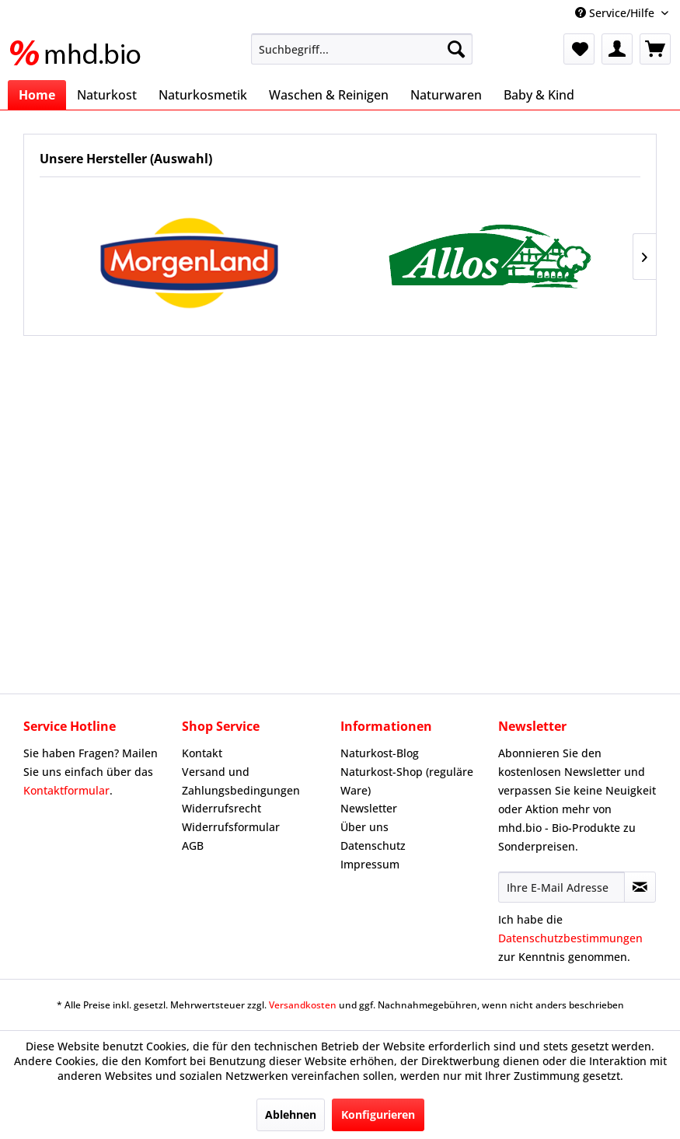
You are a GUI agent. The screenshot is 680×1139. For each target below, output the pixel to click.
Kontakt (202, 753)
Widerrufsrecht (221, 808)
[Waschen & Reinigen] (328, 95)
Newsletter (368, 808)
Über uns (364, 826)
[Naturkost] (107, 95)
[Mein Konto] (617, 49)
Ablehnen (290, 1114)
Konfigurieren (378, 1114)
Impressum (369, 864)
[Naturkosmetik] (203, 95)
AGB (193, 845)
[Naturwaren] (446, 95)
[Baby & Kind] (539, 95)
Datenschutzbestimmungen (570, 938)
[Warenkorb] (655, 49)
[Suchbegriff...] (361, 49)
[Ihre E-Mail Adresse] (561, 887)
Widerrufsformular (231, 826)
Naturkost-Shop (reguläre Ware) (406, 781)
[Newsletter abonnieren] (640, 887)
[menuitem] (361, 49)
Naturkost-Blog (379, 753)
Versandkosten (303, 1004)
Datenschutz (373, 845)
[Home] (37, 95)
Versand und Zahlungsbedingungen (241, 781)
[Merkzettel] (579, 49)
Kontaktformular (66, 790)
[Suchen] (456, 49)
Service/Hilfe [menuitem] (616, 12)
